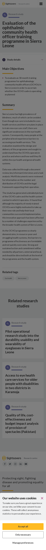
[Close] (42, 498)
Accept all (23, 526)
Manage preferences (23, 542)
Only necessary (23, 534)
